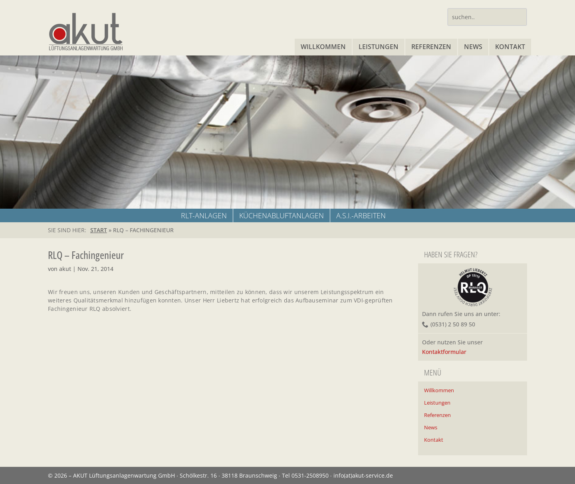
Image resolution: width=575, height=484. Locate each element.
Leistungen (379, 46)
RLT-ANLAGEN (204, 215)
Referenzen (431, 46)
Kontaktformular (444, 352)
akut (65, 269)
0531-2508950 (310, 475)
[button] (17, 466)
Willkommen (323, 46)
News (473, 46)
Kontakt (510, 46)
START (98, 230)
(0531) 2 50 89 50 (452, 324)
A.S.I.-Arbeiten (361, 215)
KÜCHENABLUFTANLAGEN (281, 215)
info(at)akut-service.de (363, 475)
